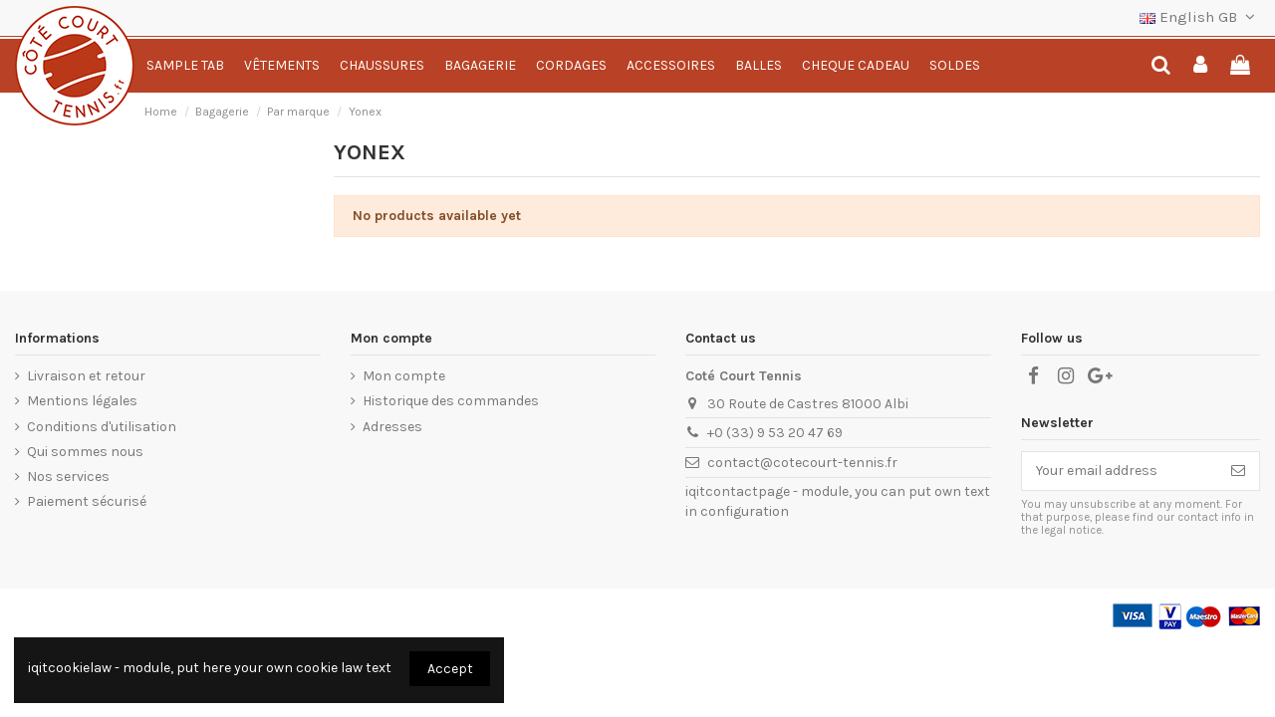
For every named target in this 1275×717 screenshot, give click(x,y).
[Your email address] (1119, 471)
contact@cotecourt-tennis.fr (802, 462)
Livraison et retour (86, 375)
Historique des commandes (451, 400)
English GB (1200, 17)
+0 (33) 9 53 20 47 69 (775, 432)
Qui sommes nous (85, 451)
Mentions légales (82, 400)
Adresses (392, 426)
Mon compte (404, 375)
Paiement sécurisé (86, 501)
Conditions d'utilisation (101, 426)
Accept (450, 668)
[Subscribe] (1238, 471)
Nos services (68, 476)
